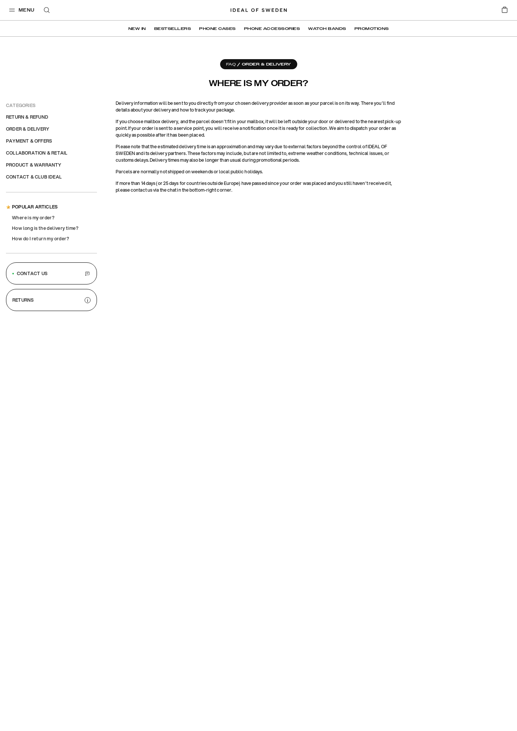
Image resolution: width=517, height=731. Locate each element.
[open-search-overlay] (47, 10)
